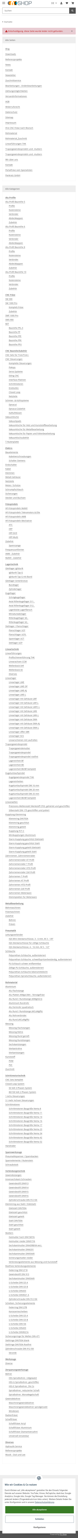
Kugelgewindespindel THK (21, 777)
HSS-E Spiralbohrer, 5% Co (21, 1386)
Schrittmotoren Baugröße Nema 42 (25, 1137)
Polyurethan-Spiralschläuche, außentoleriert (30, 976)
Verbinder (13, 214)
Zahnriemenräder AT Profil (21, 859)
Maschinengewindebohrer (21, 1402)
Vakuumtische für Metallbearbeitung (26, 429)
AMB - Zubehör (12, 553)
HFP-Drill (13, 533)
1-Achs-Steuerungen (15, 1096)
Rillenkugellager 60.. (18, 618)
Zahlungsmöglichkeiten (16, 91)
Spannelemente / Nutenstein (19, 1160)
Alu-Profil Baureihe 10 (15, 272)
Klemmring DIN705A (18, 818)
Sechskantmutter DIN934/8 (21, 1253)
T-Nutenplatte (12, 441)
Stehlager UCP (15, 642)
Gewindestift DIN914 (18, 1187)
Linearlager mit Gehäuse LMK (23, 711)
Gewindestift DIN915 (18, 1191)
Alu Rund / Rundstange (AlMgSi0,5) (25, 999)
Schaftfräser (11, 1419)
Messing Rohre (16, 1032)
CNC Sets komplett (14, 1079)
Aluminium (10, 986)
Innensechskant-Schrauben (18, 1179)
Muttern (9, 1233)
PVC (10, 1065)
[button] (61, 3)
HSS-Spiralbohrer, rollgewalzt (23, 1378)
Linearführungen (13, 653)
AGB (7, 101)
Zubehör (13, 222)
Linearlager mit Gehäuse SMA (23, 719)
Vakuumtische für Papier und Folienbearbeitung (32, 433)
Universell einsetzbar (19, 1435)
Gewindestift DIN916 (18, 1195)
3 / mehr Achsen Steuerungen (19, 1100)
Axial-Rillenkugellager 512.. (22, 605)
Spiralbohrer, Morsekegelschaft (24, 1394)
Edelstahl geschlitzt (18, 1212)
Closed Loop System (14, 1083)
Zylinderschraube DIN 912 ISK (23, 1200)
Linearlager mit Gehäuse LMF (23, 698)
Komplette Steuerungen (20, 363)
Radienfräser (11, 1415)
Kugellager (10, 593)
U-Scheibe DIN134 (17, 1323)
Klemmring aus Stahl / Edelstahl (20, 1204)
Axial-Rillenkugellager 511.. (22, 601)
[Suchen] (35, 11)
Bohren (12, 920)
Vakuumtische (12, 417)
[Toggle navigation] (3, 2)
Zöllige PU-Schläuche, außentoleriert (26, 967)
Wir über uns (11, 159)
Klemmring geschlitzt (19, 822)
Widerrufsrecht (12, 106)
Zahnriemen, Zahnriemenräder (20, 855)
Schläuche (10, 951)
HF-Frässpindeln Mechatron (18, 520)
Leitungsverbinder (14, 934)
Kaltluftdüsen (15, 412)
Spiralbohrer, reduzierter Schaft (24, 1390)
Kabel (8, 468)
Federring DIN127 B (18, 1270)
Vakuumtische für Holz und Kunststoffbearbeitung (33, 425)
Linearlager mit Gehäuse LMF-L (23, 702)
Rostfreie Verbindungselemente (20, 1266)
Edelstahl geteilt (16, 1216)
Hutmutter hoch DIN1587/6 (22, 1237)
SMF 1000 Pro (11, 315)
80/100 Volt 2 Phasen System (22, 1092)
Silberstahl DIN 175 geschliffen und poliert (29, 810)
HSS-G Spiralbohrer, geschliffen (24, 1382)
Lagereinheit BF (16, 760)
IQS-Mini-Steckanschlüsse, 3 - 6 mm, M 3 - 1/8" (31, 938)
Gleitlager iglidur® (14, 568)
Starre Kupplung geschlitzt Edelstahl (26, 839)
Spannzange (15, 545)
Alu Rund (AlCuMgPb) (19, 1019)
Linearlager (10, 678)
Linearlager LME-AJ (18, 690)
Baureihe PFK (15, 340)
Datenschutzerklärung (44, 1502)
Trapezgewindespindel (16, 744)
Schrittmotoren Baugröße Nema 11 (25, 1112)
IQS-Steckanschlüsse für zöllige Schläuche (29, 943)
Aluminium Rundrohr (19, 1003)
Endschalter (11, 464)
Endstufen (14, 388)
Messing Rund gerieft (19, 1036)
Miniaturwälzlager (17, 613)
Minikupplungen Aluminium (22, 835)
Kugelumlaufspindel (15, 773)
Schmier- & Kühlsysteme (17, 400)
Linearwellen (11, 802)
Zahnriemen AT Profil (19, 880)
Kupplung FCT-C (16, 831)
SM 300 (8, 299)
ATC (11, 524)
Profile (12, 205)
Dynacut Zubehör (17, 408)
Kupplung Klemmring (15, 814)
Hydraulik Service (13, 1446)
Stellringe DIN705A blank (17, 1340)
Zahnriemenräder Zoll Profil (22, 872)
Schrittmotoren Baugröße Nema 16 (25, 1121)
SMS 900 (9, 319)
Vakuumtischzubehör (19, 437)
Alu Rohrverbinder (17, 1015)
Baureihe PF (14, 332)
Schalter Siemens (17, 460)
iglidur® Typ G (16, 572)
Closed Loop (14, 392)
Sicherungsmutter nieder (21, 1257)
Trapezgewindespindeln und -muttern (23, 149)
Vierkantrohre (15, 1048)
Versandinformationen (16, 96)
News (8, 64)
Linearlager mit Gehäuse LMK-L (24, 715)
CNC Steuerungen (13, 359)
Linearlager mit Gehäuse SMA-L (24, 727)
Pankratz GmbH (12, 175)
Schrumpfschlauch (14, 489)
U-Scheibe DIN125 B (18, 1286)
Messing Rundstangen (19, 1040)
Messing (9, 1023)
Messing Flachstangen (19, 1027)
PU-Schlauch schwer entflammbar (25, 963)
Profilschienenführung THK (22, 657)
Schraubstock (11, 1164)
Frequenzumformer (14, 549)
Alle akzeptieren (39, 1510)
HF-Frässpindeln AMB (15, 516)
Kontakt (9, 70)
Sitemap (9, 117)
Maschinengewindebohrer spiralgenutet (28, 1407)
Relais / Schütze (12, 485)
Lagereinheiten (16, 781)
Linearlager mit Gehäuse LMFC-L (24, 707)
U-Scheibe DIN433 (17, 1290)
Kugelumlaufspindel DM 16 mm (24, 785)
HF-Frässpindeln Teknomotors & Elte (22, 512)
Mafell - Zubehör (13, 557)
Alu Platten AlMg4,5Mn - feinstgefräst (27, 994)
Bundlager (14, 585)
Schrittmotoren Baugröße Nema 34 (25, 1133)
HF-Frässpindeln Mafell (16, 508)
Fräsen (12, 924)
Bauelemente (11, 452)
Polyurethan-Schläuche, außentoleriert (27, 955)
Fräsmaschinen (12, 911)
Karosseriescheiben (18, 1311)
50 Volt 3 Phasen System (20, 1088)
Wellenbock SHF (16, 665)
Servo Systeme (16, 371)
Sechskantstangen (17, 1044)
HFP (10, 529)
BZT (7, 323)
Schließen (39, 1519)
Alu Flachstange (16, 990)
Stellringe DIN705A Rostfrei (18, 1344)
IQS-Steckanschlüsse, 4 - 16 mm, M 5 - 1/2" (29, 947)
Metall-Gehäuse (12, 477)
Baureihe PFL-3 (16, 328)
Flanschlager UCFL (17, 634)
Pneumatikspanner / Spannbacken (21, 1156)
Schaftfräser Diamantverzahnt (23, 1431)
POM (11, 1060)
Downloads (10, 54)
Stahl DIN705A (15, 1220)
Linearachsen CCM (18, 661)
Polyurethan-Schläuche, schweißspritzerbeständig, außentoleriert (40, 959)
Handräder (10, 1145)
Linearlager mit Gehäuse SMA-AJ (24, 723)
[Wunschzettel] (67, 3)
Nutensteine (15, 210)
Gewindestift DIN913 (18, 1183)
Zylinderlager (15, 589)
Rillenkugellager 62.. (18, 622)
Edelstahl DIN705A (17, 1208)
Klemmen (10, 473)
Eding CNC (14, 375)
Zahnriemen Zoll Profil (19, 888)
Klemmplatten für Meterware (23, 897)
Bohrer (8, 1373)
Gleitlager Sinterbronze (16, 580)
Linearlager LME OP (18, 686)
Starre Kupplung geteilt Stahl (23, 851)
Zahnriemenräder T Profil (21, 864)
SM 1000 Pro (11, 303)
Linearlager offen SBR (19, 731)
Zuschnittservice (13, 80)
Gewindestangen (13, 1175)
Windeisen (14, 1411)
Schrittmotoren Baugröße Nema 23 (25, 1129)
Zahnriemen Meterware (20, 893)
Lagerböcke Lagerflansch (20, 609)
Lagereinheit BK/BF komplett (22, 769)
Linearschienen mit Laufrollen (23, 740)
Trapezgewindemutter (19, 748)
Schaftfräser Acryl (17, 1423)
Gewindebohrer (12, 1398)
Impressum (10, 122)
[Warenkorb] (73, 3)
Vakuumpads (15, 421)
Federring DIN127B (18, 1307)
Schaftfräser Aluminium (20, 1427)
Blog (7, 48)
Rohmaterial (11, 133)
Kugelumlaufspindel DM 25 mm (24, 793)
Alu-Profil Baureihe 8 (15, 247)
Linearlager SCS (16, 736)
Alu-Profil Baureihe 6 (15, 226)
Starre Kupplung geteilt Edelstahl (25, 847)
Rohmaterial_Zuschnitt (16, 138)
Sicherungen (11, 493)
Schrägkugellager (17, 597)
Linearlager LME (16, 682)
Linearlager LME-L (17, 694)
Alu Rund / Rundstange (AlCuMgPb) (26, 1011)
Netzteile (13, 396)
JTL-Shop (63, 1534)
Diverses (13, 674)
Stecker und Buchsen (15, 497)
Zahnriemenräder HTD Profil (22, 868)
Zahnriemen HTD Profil (19, 884)
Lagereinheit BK (16, 764)
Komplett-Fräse (16, 307)
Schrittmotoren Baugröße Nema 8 (25, 1108)
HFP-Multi (13, 537)
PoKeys (12, 367)
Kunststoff (10, 1056)
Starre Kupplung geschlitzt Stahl (24, 843)
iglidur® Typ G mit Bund (20, 576)
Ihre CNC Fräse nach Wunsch (19, 128)
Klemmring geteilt (17, 826)
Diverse (9, 1363)
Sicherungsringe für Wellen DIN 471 (22, 1336)
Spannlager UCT (16, 638)
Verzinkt (13, 1352)
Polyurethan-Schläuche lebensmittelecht (28, 971)
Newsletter (10, 75)
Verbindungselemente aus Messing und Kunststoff (33, 1261)
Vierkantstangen (16, 1052)
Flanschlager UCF (17, 630)
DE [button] (52, 3)
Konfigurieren (39, 1527)
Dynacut (13, 404)
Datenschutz (11, 112)
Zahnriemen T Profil (18, 876)
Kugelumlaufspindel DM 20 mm (24, 789)
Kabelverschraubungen (20, 456)
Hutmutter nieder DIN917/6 (22, 1241)
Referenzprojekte (13, 59)
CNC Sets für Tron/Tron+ (17, 355)
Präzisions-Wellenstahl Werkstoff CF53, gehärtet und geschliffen (39, 806)
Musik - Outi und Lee (15, 1454)
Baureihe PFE (15, 336)
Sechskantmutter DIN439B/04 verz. (25, 1245)
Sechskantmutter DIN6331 (21, 1249)
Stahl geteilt (14, 1228)
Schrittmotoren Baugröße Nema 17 (25, 1125)
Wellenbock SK (16, 669)
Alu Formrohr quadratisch (21, 1007)
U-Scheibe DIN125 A (18, 1282)
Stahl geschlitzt (16, 1224)
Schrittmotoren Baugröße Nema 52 (25, 1141)
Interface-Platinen (17, 379)
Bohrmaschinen (12, 907)
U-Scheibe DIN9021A (18, 1332)
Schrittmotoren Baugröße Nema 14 (25, 1116)
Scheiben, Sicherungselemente (20, 1303)
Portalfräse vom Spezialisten (18, 170)
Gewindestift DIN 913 (19, 1274)
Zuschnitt (9, 1069)
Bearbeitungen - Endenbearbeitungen (23, 85)
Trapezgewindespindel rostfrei (23, 756)
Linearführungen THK (15, 143)
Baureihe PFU (15, 344)
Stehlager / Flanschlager (16, 626)
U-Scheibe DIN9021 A (19, 1295)
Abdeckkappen (16, 218)
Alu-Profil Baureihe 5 (15, 201)
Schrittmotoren (16, 384)
